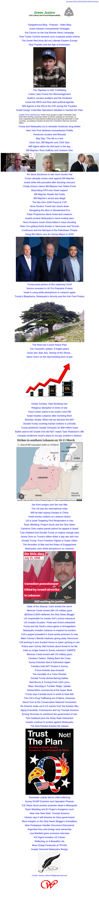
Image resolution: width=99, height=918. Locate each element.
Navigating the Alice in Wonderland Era (49, 210)
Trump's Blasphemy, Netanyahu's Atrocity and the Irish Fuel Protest (49, 296)
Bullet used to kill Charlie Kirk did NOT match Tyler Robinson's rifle (49, 431)
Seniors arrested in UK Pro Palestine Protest (49, 288)
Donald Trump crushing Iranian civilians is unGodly (49, 423)
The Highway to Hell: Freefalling (49, 90)
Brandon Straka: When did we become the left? (49, 419)
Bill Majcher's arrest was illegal (49, 198)
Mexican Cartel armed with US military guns (49, 610)
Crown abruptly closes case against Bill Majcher (49, 178)
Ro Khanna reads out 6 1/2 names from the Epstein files (49, 706)
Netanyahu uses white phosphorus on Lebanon (49, 548)
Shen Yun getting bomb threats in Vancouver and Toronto (49, 226)
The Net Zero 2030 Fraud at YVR (49, 202)
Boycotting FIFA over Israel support (49, 190)
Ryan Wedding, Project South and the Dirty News (49, 524)
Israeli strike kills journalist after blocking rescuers (49, 182)
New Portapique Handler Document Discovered (49, 825)
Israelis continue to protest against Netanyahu (49, 722)
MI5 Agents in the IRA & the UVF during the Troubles (49, 106)
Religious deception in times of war (49, 407)
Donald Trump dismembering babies (49, 678)
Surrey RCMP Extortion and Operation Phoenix (49, 801)
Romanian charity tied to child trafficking (49, 797)
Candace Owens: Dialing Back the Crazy (49, 658)
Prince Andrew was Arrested (49, 670)
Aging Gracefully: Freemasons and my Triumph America (50, 710)
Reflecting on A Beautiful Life (49, 841)
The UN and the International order (49, 508)
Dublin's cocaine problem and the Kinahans (49, 98)
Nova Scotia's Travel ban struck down (49, 206)
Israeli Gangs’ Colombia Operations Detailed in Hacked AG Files (49, 110)
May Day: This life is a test (49, 138)
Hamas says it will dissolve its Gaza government (49, 817)
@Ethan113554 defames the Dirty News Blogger (49, 614)
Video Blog (65, 24)
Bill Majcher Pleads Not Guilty (49, 194)
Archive (69, 1)
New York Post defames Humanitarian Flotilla (49, 130)
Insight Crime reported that (29, 115)
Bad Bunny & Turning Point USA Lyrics (49, 682)
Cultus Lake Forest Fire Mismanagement (49, 94)
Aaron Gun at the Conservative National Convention (49, 702)
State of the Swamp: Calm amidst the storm (49, 606)
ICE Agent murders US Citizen (49, 837)
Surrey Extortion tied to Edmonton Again (49, 662)
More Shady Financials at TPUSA (49, 845)
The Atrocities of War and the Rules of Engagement (49, 544)
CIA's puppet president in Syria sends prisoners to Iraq (49, 634)
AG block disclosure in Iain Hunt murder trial (49, 174)
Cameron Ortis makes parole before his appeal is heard (49, 528)
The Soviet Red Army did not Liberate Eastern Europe (49, 40)
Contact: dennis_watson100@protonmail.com (49, 875)
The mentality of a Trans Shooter (49, 674)
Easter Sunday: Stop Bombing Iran (49, 403)
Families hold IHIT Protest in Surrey (49, 666)
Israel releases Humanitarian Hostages (49, 28)
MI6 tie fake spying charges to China (49, 512)
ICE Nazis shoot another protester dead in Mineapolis (49, 805)
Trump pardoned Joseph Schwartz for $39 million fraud (49, 427)
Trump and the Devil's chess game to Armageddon (49, 626)
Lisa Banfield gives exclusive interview (49, 833)
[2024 (84, 1)
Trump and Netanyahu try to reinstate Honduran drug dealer (50, 126)
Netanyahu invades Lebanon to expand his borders (49, 630)
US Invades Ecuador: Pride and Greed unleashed (49, 622)
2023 (80, 1)
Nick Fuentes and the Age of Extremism (49, 44)
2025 (89, 1)
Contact (95, 1)
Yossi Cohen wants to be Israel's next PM (49, 411)
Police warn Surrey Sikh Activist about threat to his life (49, 646)
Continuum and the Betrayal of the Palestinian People (49, 230)
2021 (75, 1)
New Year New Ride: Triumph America (49, 813)
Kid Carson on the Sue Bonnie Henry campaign (49, 32)
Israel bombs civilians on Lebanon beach (49, 516)
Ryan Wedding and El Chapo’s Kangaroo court (49, 809)
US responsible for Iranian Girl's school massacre (49, 618)
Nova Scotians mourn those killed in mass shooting (49, 222)
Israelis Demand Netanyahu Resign (49, 849)
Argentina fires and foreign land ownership (49, 829)
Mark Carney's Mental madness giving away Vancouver (49, 638)
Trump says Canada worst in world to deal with (49, 694)
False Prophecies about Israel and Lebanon (49, 214)
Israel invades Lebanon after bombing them (49, 415)
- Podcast (53, 24)
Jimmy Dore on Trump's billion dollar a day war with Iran (49, 536)
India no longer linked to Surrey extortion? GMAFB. (49, 650)
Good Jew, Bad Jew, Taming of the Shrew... (49, 352)
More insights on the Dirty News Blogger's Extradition (49, 821)
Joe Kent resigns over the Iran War (49, 504)
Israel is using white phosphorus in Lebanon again (49, 292)
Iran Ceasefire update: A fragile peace (49, 348)
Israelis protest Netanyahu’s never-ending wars (49, 218)
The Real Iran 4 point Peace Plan (49, 344)
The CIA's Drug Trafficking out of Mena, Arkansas (49, 698)
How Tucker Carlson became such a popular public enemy (49, 36)
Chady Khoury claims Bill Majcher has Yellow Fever (49, 186)
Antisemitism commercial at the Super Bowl (49, 690)
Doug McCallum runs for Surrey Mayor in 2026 (49, 234)
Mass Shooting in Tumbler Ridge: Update (49, 686)
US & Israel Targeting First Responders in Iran (49, 520)
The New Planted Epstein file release (49, 726)
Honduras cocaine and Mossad (49, 134)
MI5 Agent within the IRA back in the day (49, 146)
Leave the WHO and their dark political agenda (49, 102)
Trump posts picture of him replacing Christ (49, 284)
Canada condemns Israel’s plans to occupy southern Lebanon (49, 435)
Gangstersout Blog (38, 24)
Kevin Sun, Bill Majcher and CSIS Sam (49, 142)
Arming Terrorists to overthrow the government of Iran (49, 714)
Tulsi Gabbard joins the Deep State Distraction (50, 718)
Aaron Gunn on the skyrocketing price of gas (49, 356)
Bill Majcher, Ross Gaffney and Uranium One (49, 150)
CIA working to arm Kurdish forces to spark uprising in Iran (49, 642)
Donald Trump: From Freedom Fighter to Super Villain (49, 540)
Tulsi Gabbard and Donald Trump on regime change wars (49, 532)
